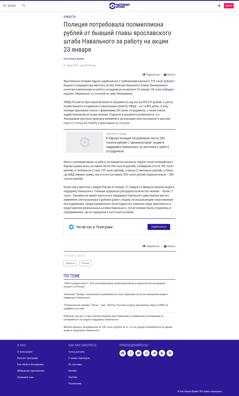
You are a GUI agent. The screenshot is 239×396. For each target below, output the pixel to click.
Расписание (74, 383)
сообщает (168, 89)
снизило (80, 174)
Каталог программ (27, 358)
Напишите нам (25, 377)
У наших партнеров (79, 358)
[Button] (151, 74)
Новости (70, 16)
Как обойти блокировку (30, 364)
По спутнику (75, 364)
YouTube (73, 377)
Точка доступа (76, 351)
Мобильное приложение (30, 370)
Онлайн (72, 370)
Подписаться (158, 226)
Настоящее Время (74, 58)
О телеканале (25, 351)
